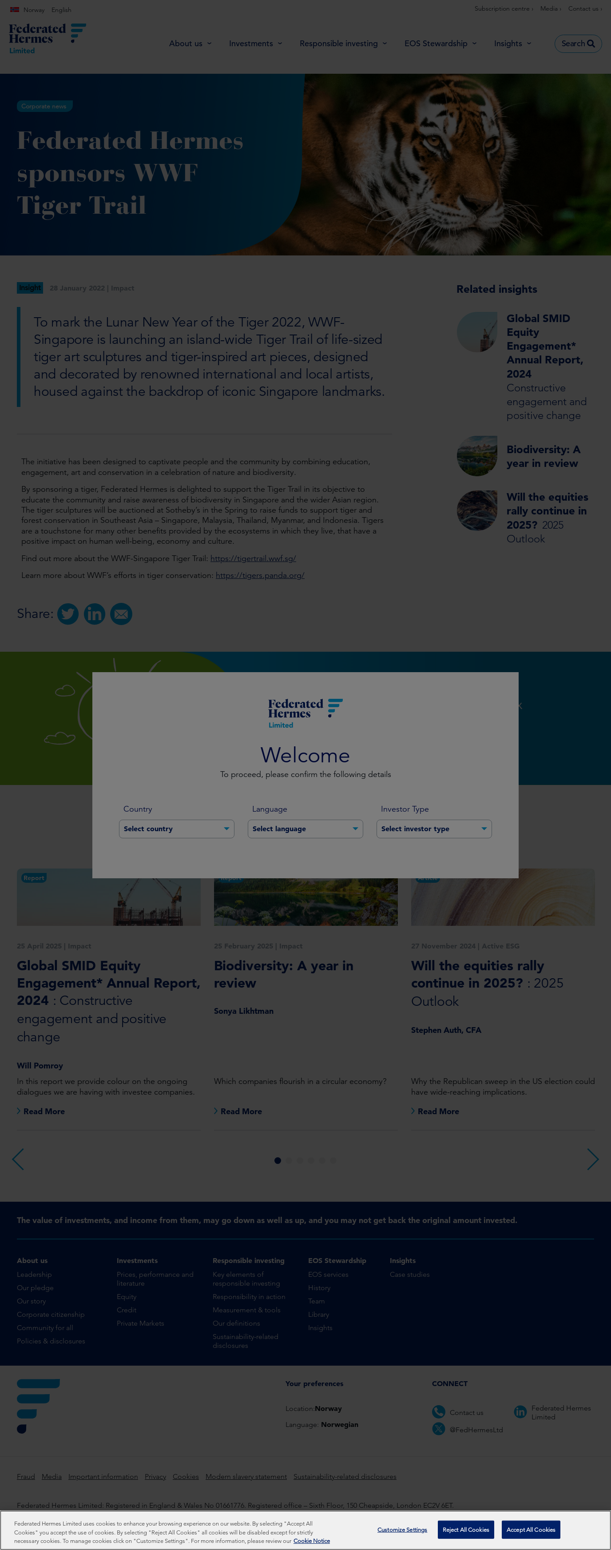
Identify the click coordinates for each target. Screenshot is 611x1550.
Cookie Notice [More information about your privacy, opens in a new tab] (312, 1543)
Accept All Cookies (531, 1531)
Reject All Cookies (466, 1531)
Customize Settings (402, 1531)
